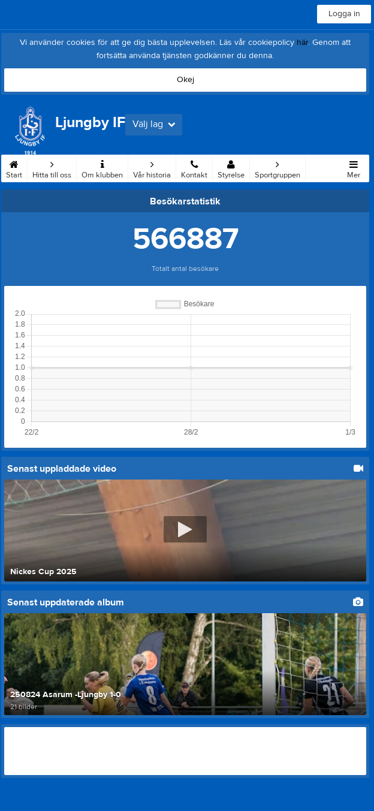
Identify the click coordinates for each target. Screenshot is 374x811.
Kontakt (194, 167)
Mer (353, 167)
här (302, 42)
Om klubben (102, 167)
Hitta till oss (51, 167)
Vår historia (152, 167)
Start (14, 167)
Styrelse (231, 167)
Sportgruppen (277, 167)
